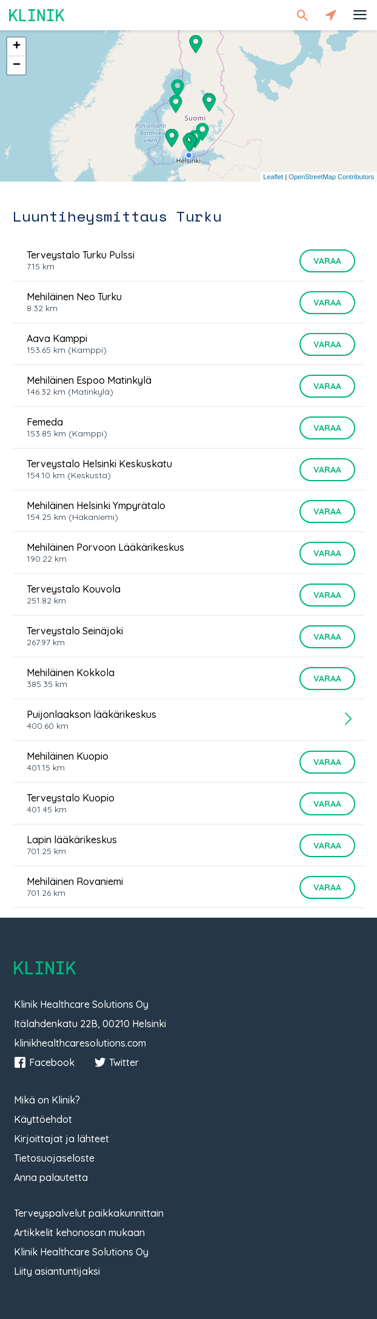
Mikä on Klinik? (47, 1100)
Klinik (37, 15)
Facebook (44, 1062)
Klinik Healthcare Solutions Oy (81, 1252)
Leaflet (273, 176)
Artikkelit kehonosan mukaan (79, 1232)
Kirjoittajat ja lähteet (61, 1139)
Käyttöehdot (43, 1119)
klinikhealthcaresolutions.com (80, 1043)
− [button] (17, 65)
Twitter (116, 1062)
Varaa (327, 260)
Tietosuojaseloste (54, 1158)
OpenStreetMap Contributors (331, 176)
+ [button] (17, 47)
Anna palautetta (51, 1177)
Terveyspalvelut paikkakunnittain (89, 1213)
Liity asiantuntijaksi (57, 1271)
